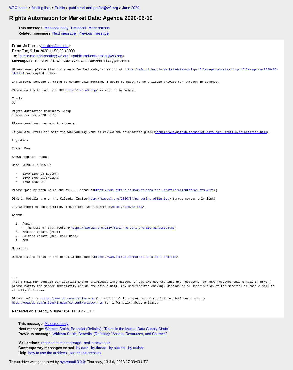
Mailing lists (41, 8)
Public (60, 8)
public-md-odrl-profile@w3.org (93, 8)
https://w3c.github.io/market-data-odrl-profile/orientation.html (211, 132)
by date (82, 348)
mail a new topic (97, 343)
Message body (56, 28)
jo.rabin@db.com (54, 46)
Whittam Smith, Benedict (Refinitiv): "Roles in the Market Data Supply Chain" (107, 329)
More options (99, 28)
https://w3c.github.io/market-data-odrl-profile (135, 257)
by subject (117, 348)
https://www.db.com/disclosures (67, 299)
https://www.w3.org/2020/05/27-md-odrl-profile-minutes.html (122, 228)
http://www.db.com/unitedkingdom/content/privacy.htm (57, 303)
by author (136, 348)
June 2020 (130, 8)
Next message (64, 33)
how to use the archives (47, 353)
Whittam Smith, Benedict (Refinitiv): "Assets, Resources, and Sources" (109, 334)
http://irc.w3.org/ (81, 90)
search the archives (85, 353)
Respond (78, 28)
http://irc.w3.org (127, 207)
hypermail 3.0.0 (72, 362)
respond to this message (61, 343)
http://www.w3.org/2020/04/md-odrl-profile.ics (129, 199)
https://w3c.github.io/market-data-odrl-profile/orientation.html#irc (154, 190)
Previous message (94, 33)
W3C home (18, 8)
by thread (98, 348)
